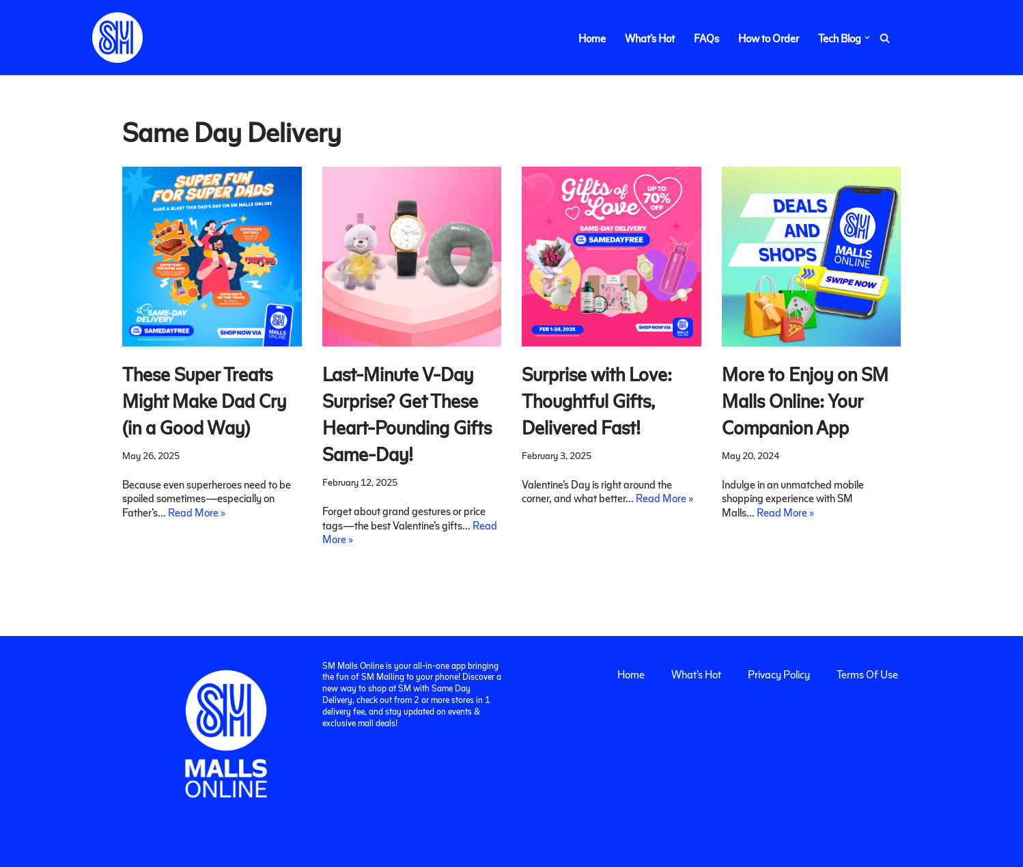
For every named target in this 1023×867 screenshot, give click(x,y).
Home (592, 37)
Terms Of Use (867, 674)
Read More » (196, 512)
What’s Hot (650, 37)
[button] (867, 37)
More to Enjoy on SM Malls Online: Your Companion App (805, 400)
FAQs (706, 37)
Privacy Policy (779, 674)
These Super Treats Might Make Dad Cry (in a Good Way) (204, 400)
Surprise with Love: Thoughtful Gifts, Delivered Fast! (597, 400)
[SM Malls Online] (117, 37)
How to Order (768, 37)
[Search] (885, 38)
